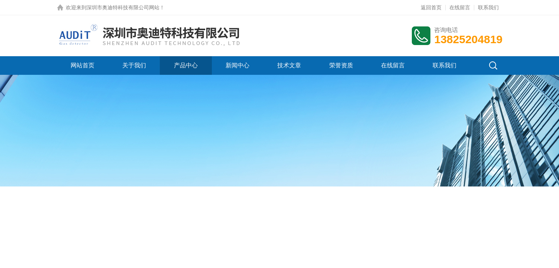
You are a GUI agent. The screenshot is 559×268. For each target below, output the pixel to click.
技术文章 (289, 65)
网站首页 (82, 65)
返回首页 (431, 7)
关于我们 (134, 65)
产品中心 (186, 65)
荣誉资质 (341, 65)
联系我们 (488, 7)
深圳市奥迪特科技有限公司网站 (123, 7)
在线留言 (459, 7)
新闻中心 (237, 65)
